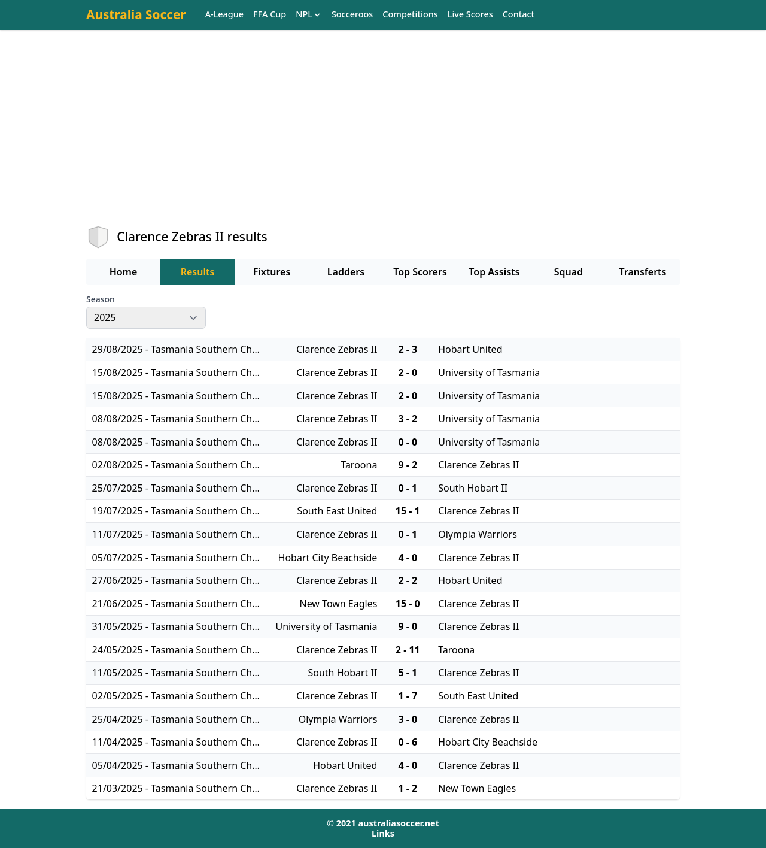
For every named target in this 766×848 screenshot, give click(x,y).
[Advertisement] (383, 138)
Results (198, 271)
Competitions (409, 15)
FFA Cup (269, 15)
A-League (224, 15)
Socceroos (352, 15)
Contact (518, 15)
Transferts (642, 271)
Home (124, 271)
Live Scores (470, 15)
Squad (568, 271)
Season (100, 299)
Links (383, 833)
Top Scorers (420, 271)
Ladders (345, 271)
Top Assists (494, 271)
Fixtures (272, 271)
